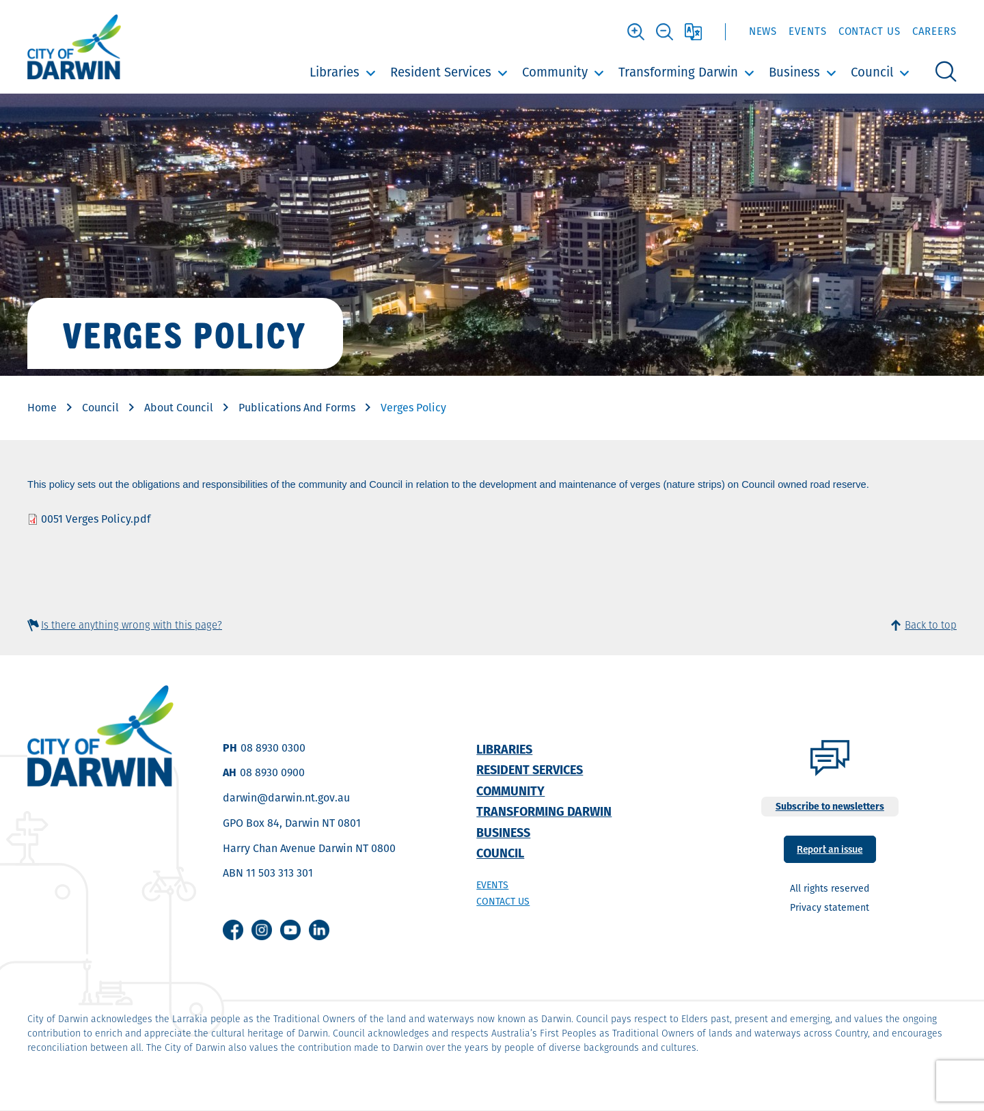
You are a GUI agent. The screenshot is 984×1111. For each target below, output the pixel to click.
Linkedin (319, 930)
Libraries (334, 72)
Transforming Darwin (678, 72)
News (763, 31)
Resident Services (440, 72)
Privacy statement (829, 907)
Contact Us (869, 31)
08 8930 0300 (273, 748)
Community (555, 72)
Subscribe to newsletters (830, 806)
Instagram (261, 930)
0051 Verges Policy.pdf (95, 519)
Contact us (503, 901)
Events (807, 31)
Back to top (931, 625)
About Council (178, 407)
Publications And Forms (296, 407)
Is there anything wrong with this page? (131, 625)
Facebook (233, 930)
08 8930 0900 (272, 772)
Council (872, 72)
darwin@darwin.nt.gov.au (286, 798)
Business (794, 72)
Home (42, 407)
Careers (934, 31)
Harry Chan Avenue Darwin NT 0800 (309, 848)
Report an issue (829, 848)
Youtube (290, 930)
